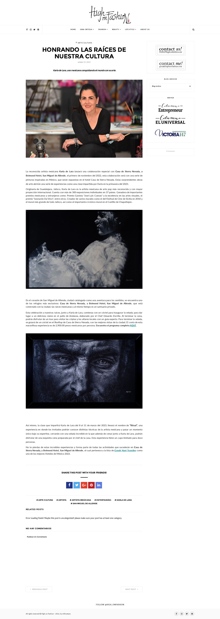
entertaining (103, 500)
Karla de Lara (124, 500)
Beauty (115, 29)
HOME (73, 29)
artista (62, 500)
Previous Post (39, 589)
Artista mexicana (81, 500)
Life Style (129, 29)
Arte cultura (85, 43)
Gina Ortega (86, 29)
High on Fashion (47, 614)
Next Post (131, 589)
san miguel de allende (84, 503)
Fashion (102, 29)
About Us (144, 29)
